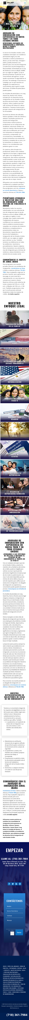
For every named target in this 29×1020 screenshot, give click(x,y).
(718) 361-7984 (20, 858)
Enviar (19, 932)
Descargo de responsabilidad (7, 1006)
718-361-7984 (12, 793)
